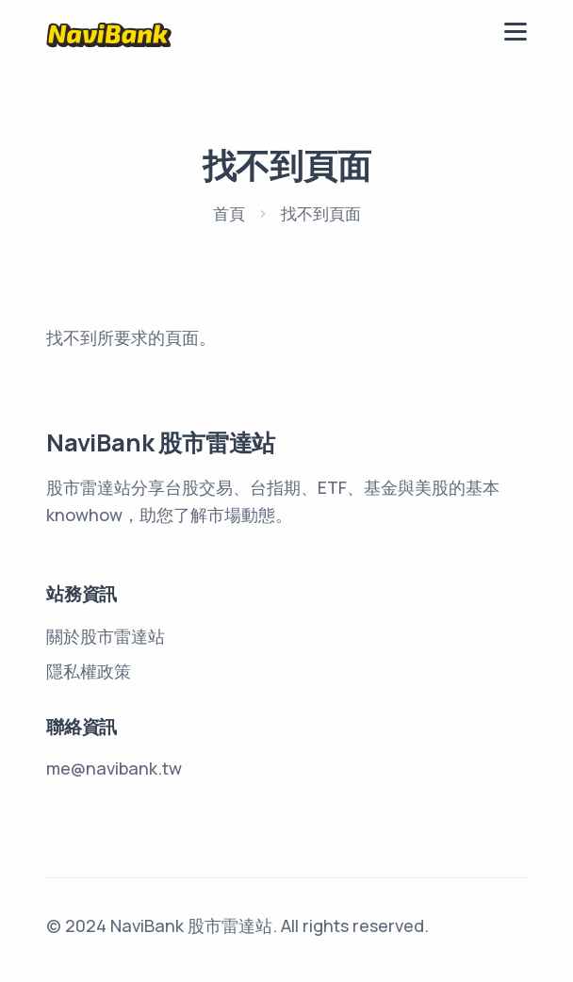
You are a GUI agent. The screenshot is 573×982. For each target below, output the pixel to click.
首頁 (229, 213)
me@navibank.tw (114, 768)
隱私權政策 (88, 671)
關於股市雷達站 (105, 636)
